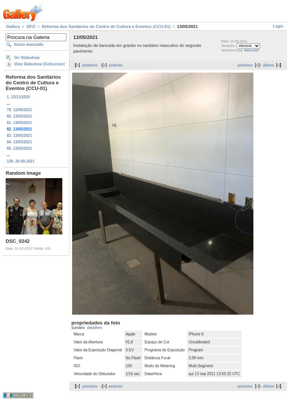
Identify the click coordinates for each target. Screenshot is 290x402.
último (268, 65)
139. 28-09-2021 (20, 161)
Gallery (13, 26)
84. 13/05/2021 (19, 142)
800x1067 (251, 50)
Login (278, 26)
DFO (30, 26)
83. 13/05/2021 (19, 135)
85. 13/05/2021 (19, 148)
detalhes (94, 328)
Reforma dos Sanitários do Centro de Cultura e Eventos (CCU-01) (106, 26)
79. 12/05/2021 (19, 110)
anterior (116, 65)
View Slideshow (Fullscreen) (39, 64)
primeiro (89, 65)
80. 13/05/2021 (19, 116)
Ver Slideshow (27, 58)
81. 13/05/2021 (19, 123)
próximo (245, 65)
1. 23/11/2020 (18, 97)
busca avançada (28, 44)
